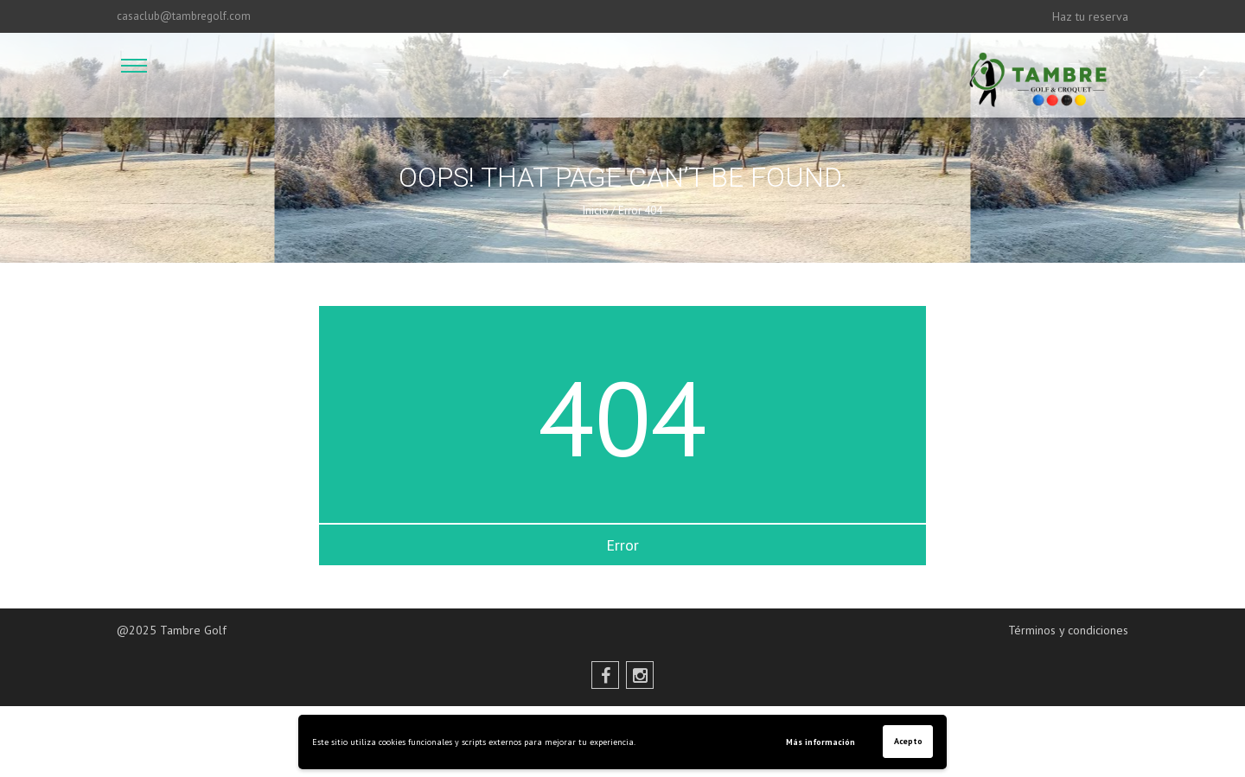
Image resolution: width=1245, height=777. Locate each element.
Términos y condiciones (1068, 630)
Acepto (908, 741)
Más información (820, 742)
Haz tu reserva (1090, 16)
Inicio (596, 210)
